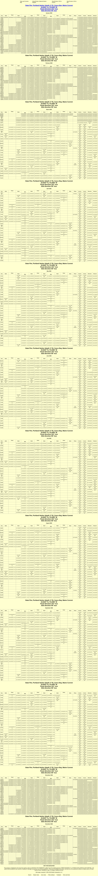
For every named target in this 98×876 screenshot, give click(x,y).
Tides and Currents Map (24, 2)
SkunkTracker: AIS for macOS (57, 2)
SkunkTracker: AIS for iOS (71, 2)
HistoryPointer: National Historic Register (39, 2)
